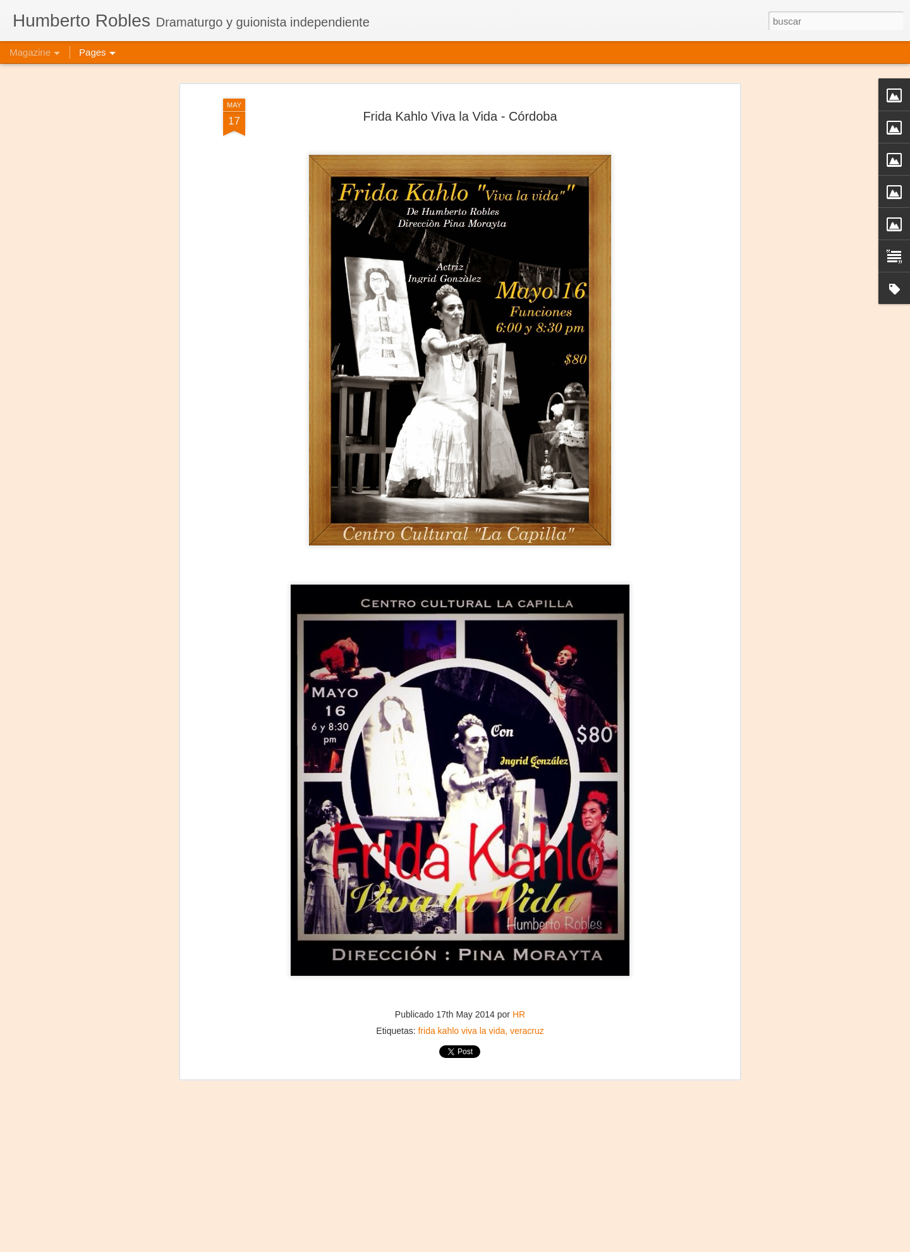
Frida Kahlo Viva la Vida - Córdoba (460, 98)
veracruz (527, 1013)
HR (519, 997)
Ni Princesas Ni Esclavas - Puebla (404, 1237)
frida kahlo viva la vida (461, 1013)
